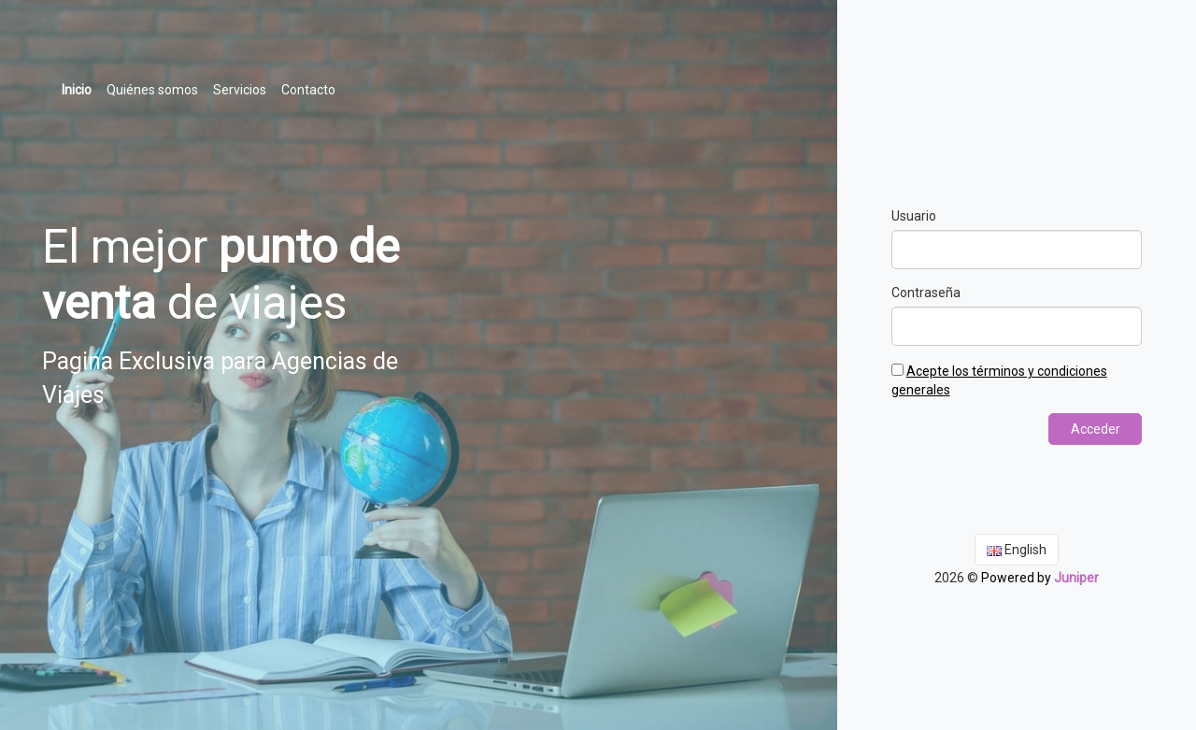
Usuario (913, 215)
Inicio (80, 88)
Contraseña (926, 292)
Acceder (1095, 429)
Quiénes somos (152, 89)
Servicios (239, 89)
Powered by (1040, 577)
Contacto (308, 89)
